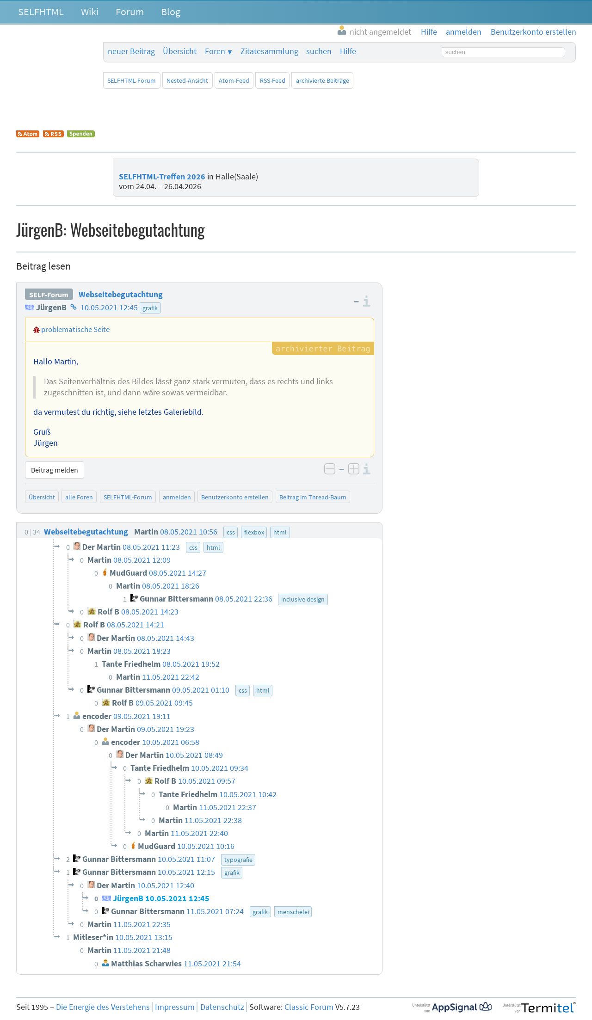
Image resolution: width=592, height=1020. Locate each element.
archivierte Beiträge (322, 80)
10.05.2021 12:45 (109, 307)
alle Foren (79, 497)
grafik (150, 308)
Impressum (175, 1007)
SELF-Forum (48, 294)
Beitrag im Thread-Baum (312, 497)
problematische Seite (75, 329)
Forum (130, 11)
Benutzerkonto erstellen (235, 497)
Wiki (90, 11)
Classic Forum (308, 1007)
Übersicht (180, 51)
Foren (215, 51)
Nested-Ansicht (187, 80)
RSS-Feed (272, 80)
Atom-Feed (234, 80)
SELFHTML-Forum (131, 80)
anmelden (177, 497)
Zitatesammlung (269, 51)
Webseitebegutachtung (121, 294)
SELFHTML (41, 11)
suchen (319, 51)
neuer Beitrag (131, 51)
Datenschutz (222, 1007)
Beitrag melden (54, 469)
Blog (170, 11)
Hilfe (348, 51)
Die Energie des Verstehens (103, 1007)
